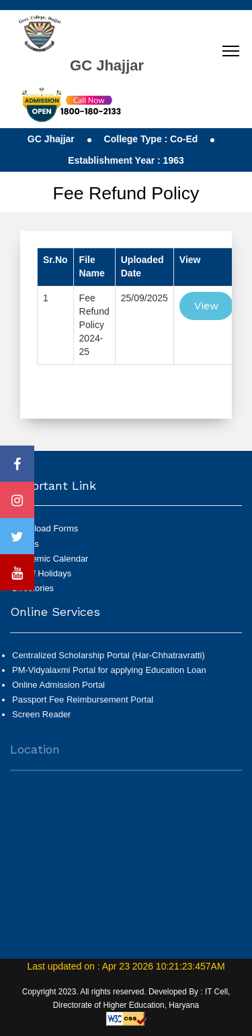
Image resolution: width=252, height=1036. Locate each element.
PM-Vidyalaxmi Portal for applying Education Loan (109, 678)
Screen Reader (41, 722)
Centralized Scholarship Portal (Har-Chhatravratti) (108, 663)
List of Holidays (41, 573)
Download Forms (45, 528)
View (206, 305)
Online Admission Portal (58, 693)
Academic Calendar (50, 559)
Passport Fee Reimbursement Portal (82, 708)
